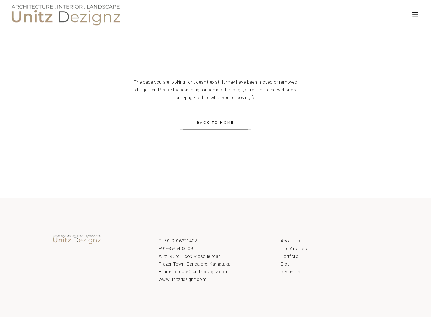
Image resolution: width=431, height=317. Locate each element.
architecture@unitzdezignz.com (196, 271)
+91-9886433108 (176, 248)
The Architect (295, 248)
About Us (290, 241)
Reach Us (290, 271)
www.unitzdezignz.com (182, 279)
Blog (285, 264)
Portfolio (290, 256)
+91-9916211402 (180, 241)
